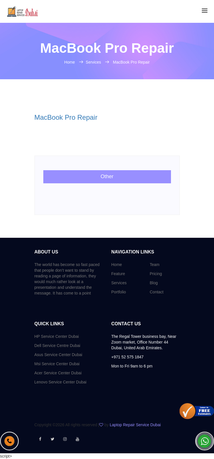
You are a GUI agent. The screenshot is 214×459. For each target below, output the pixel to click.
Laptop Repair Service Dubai (135, 425)
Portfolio (118, 292)
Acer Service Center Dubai (58, 373)
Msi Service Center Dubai (57, 363)
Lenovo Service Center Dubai (60, 382)
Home (70, 62)
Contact (157, 292)
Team (155, 264)
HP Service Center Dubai (56, 336)
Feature (118, 273)
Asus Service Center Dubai (58, 354)
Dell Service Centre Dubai (57, 345)
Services (94, 62)
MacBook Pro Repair (131, 62)
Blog (154, 283)
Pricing (156, 273)
